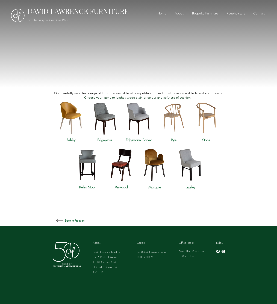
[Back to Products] (84, 220)
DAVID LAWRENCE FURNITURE (78, 11)
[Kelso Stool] (87, 187)
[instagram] (223, 251)
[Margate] (154, 187)
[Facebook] (218, 251)
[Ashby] (70, 140)
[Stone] (206, 140)
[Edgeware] (104, 140)
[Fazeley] (189, 187)
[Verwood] (121, 187)
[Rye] (173, 140)
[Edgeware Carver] (139, 140)
